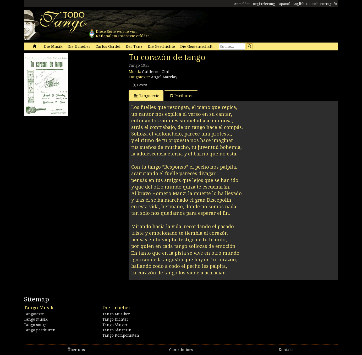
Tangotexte (146, 95)
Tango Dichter (115, 319)
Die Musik (53, 46)
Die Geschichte (161, 46)
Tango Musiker (116, 314)
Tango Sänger (115, 325)
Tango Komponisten (120, 335)
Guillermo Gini (155, 72)
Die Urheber (79, 46)
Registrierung (264, 4)
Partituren (181, 95)
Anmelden (242, 4)
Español (283, 4)
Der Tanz (134, 46)
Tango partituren (40, 330)
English (298, 4)
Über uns (76, 350)
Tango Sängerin (116, 330)
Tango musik (35, 319)
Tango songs (35, 325)
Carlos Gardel (108, 46)
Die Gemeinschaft (196, 46)
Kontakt (286, 350)
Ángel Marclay (164, 77)
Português (328, 4)
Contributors (181, 350)
